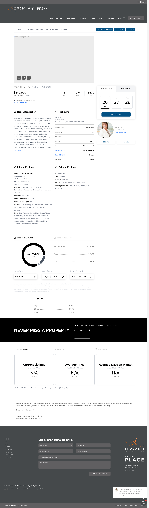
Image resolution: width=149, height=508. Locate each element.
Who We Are (9, 455)
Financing (8, 449)
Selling (7, 447)
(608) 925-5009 (129, 470)
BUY (93, 18)
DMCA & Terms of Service (131, 505)
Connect (8, 457)
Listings (8, 442)
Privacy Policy (118, 505)
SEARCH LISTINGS (56, 18)
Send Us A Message (100, 474)
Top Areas (83, 18)
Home (7, 439)
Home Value (70, 18)
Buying (7, 444)
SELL (101, 18)
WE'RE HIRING (136, 18)
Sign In (141, 2)
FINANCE (111, 18)
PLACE (38, 486)
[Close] (144, 489)
